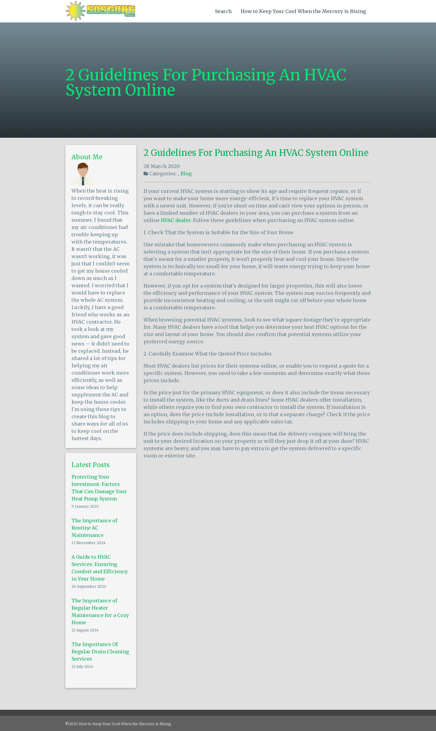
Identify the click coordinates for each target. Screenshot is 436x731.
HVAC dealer (175, 220)
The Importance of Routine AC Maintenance (94, 527)
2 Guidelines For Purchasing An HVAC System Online (256, 152)
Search (223, 11)
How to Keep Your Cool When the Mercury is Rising (303, 11)
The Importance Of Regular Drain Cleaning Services (100, 651)
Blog (186, 173)
